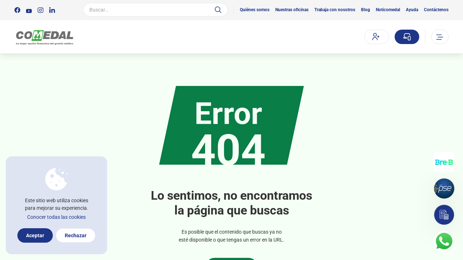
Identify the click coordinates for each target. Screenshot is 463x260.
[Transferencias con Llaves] (444, 162)
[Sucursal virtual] (407, 37)
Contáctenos (436, 9)
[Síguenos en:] (17, 10)
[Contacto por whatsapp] (444, 241)
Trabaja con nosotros (334, 9)
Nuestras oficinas (292, 9)
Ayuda (412, 9)
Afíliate (375, 36)
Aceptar (35, 235)
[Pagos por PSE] (444, 188)
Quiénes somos (254, 9)
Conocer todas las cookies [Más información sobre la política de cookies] (56, 217)
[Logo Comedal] (44, 37)
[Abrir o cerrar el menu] (440, 37)
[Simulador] (444, 215)
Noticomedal (388, 9)
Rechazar (75, 235)
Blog (365, 9)
